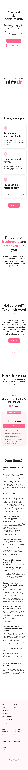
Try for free (13, 41)
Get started (14, 205)
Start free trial (14, 426)
